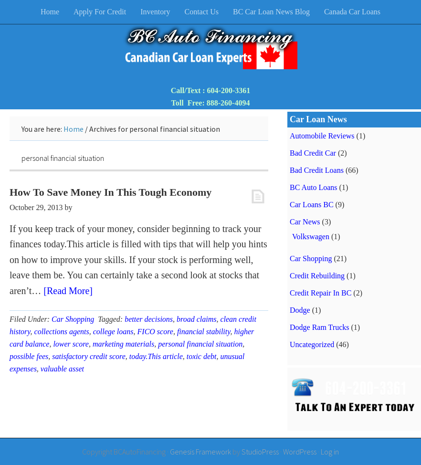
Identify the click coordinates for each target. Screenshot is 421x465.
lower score (71, 344)
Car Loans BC (312, 205)
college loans (113, 332)
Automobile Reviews (322, 136)
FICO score (155, 332)
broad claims (196, 319)
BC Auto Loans (313, 187)
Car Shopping (73, 319)
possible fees (29, 356)
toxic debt (202, 356)
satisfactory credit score (88, 356)
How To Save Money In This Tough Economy (110, 192)
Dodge (300, 310)
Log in (330, 451)
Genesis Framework (200, 451)
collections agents (61, 332)
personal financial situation (200, 344)
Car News (305, 222)
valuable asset (62, 369)
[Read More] (68, 290)
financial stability (204, 332)
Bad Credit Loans (317, 170)
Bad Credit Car (313, 153)
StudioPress (260, 451)
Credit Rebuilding (317, 276)
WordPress (299, 451)
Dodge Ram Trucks (319, 327)
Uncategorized (312, 344)
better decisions (149, 319)
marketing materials (123, 344)
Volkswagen (310, 236)
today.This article (156, 356)
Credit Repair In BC (320, 293)
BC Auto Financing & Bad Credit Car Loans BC (210, 48)
